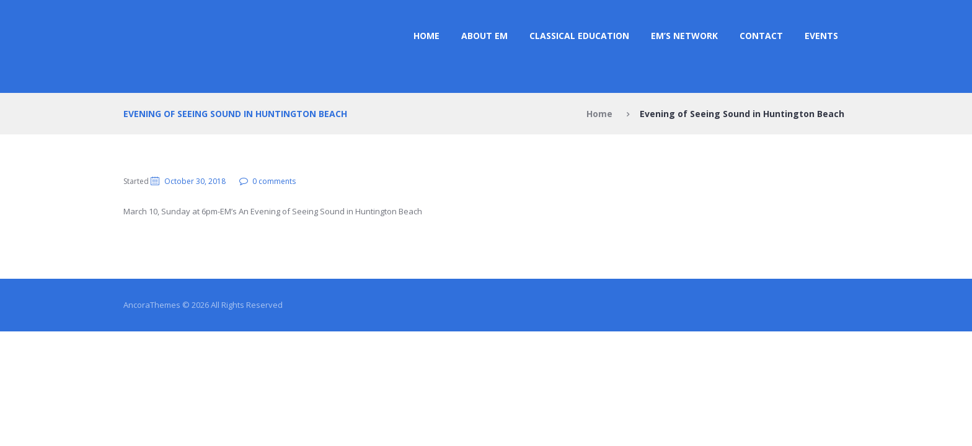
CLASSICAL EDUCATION (579, 36)
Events (821, 36)
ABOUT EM (484, 36)
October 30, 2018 (195, 181)
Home (426, 36)
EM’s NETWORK (684, 36)
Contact (761, 36)
